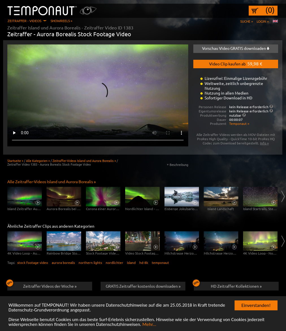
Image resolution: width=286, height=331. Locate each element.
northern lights (90, 262)
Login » (263, 21)
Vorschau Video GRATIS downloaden (235, 48)
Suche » (246, 21)
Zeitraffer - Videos (24, 20)
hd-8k (143, 262)
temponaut (160, 262)
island (131, 262)
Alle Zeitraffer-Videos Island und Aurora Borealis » (51, 181)
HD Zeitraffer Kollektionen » (228, 285)
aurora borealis (63, 262)
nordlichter (114, 262)
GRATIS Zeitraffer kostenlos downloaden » (143, 286)
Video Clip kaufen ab (235, 63)
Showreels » (61, 20)
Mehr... (149, 325)
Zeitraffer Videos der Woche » (42, 285)
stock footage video (32, 262)
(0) (270, 9)
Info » (264, 143)
